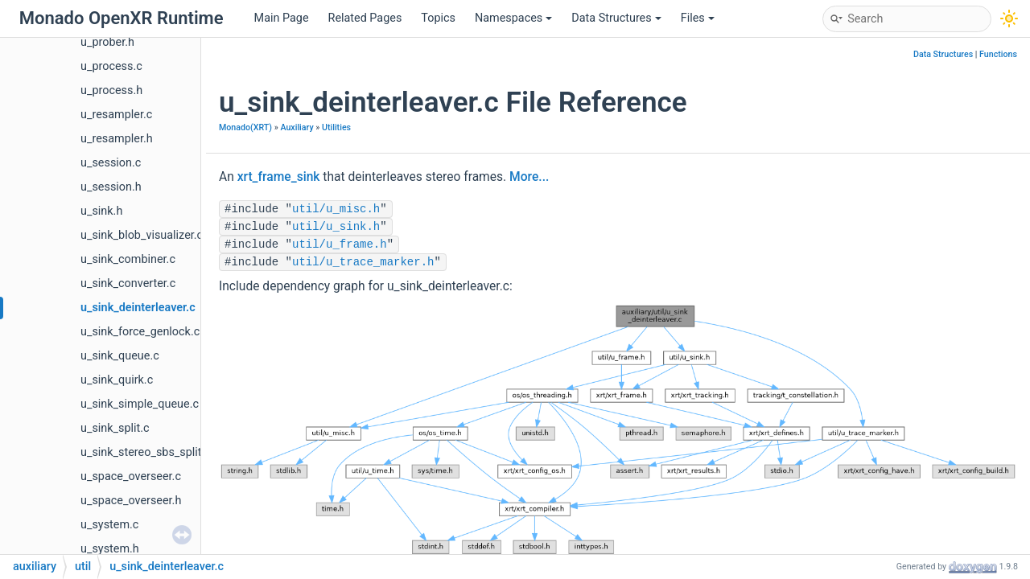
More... (529, 177)
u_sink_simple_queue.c (139, 404)
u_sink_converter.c (127, 283)
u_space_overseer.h (130, 500)
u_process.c (111, 66)
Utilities (336, 127)
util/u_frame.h (339, 244)
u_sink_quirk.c (116, 380)
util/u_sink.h (336, 226)
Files (698, 18)
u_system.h (109, 549)
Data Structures (616, 18)
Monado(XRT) (245, 127)
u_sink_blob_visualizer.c (141, 235)
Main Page (281, 18)
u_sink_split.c (115, 428)
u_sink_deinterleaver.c (138, 307)
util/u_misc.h (336, 209)
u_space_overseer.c (130, 476)
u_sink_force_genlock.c (140, 332)
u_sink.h (101, 211)
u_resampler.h (116, 139)
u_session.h (111, 187)
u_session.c (110, 163)
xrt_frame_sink (278, 177)
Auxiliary (296, 127)
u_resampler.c (116, 114)
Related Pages (365, 18)
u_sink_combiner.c (127, 259)
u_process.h (111, 90)
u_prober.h (107, 42)
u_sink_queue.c (119, 356)
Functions (998, 54)
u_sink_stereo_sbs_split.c (145, 452)
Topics (438, 18)
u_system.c (109, 525)
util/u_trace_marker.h (363, 262)
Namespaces (513, 18)
